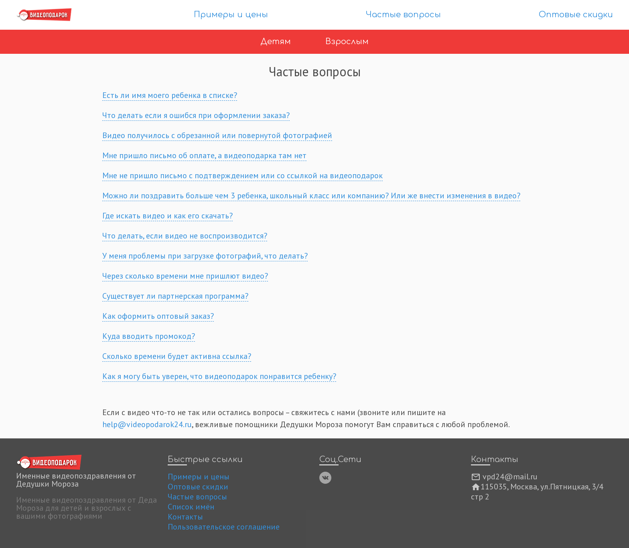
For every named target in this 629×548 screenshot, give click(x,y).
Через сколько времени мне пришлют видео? (185, 276)
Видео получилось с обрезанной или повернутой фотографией (217, 135)
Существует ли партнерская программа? (175, 296)
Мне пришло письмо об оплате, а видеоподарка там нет (204, 155)
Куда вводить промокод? (148, 336)
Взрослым (347, 41)
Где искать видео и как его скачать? (167, 215)
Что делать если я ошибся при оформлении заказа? (196, 115)
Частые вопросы (403, 14)
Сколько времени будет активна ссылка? (176, 356)
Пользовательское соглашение (224, 527)
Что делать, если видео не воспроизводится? (184, 235)
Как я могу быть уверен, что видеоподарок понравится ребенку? (219, 376)
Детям (276, 41)
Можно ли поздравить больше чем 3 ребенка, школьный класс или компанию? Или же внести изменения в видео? (311, 195)
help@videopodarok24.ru (147, 424)
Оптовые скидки (576, 14)
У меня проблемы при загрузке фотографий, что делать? (205, 256)
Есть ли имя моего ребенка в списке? (169, 95)
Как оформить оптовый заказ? (158, 316)
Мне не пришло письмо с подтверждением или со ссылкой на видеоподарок (242, 175)
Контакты (185, 516)
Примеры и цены (231, 14)
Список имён (191, 506)
